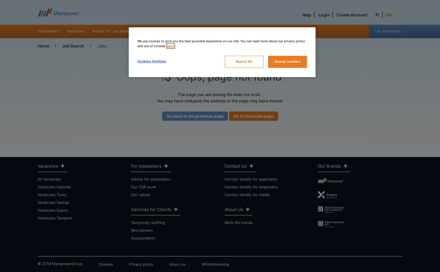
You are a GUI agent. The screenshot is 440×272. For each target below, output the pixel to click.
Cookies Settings (151, 61)
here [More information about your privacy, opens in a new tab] (170, 46)
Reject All (244, 62)
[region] (222, 52)
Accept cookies (287, 62)
